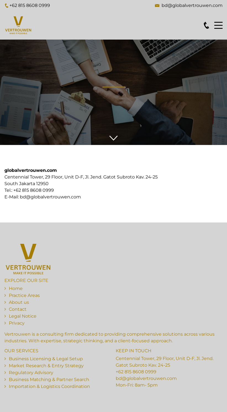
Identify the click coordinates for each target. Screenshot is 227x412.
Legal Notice (22, 316)
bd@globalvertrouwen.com (192, 5)
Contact (18, 309)
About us (19, 302)
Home (16, 288)
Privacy (17, 323)
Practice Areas (24, 295)
